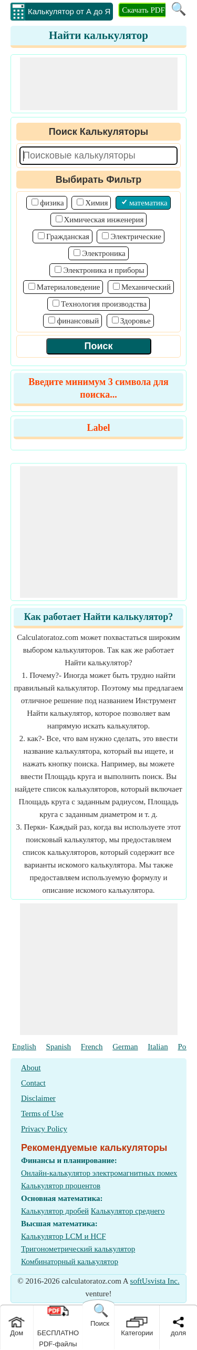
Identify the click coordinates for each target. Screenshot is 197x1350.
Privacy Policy (44, 1129)
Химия (96, 203)
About (31, 1067)
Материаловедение (68, 287)
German (125, 1046)
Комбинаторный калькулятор (69, 1261)
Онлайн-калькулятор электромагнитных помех (99, 1173)
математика (148, 203)
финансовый (78, 321)
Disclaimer (38, 1098)
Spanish (58, 1046)
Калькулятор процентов (60, 1185)
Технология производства (104, 304)
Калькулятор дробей (55, 1211)
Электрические (135, 236)
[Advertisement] (99, 83)
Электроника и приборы (103, 270)
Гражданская (67, 236)
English (24, 1046)
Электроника (103, 253)
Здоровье (135, 321)
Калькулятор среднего (128, 1211)
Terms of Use (42, 1113)
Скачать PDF (143, 10)
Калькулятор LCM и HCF (63, 1236)
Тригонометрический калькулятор (78, 1249)
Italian (158, 1046)
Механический (146, 287)
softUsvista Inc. (155, 1281)
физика (52, 203)
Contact (33, 1083)
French (92, 1046)
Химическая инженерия (104, 219)
